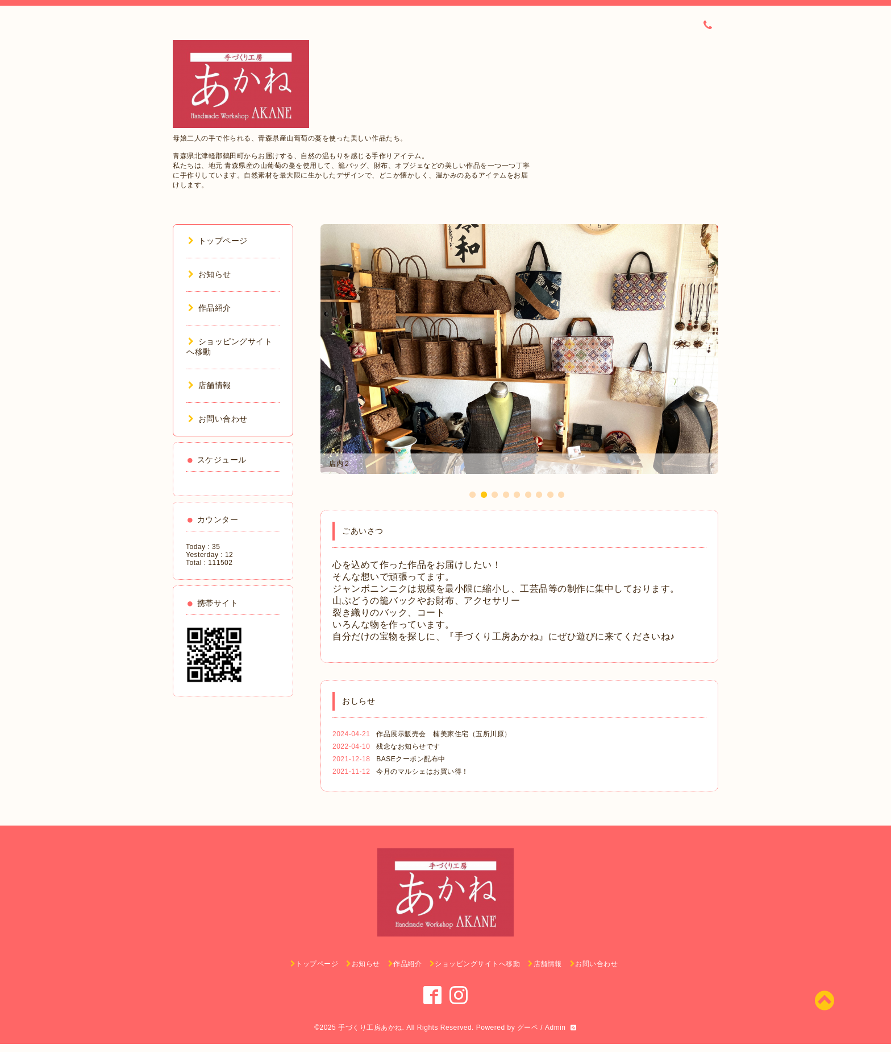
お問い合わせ (218, 418)
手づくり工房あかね (370, 1028)
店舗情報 (209, 385)
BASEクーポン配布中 (411, 759)
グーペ (528, 1028)
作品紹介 (209, 307)
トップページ (218, 240)
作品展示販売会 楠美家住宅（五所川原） (447, 734)
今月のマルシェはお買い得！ (422, 771)
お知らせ (209, 274)
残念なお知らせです (408, 746)
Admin (555, 1028)
